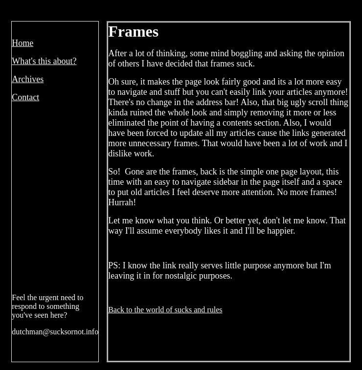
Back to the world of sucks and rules (165, 309)
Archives (28, 79)
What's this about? (44, 61)
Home (22, 43)
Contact (25, 97)
